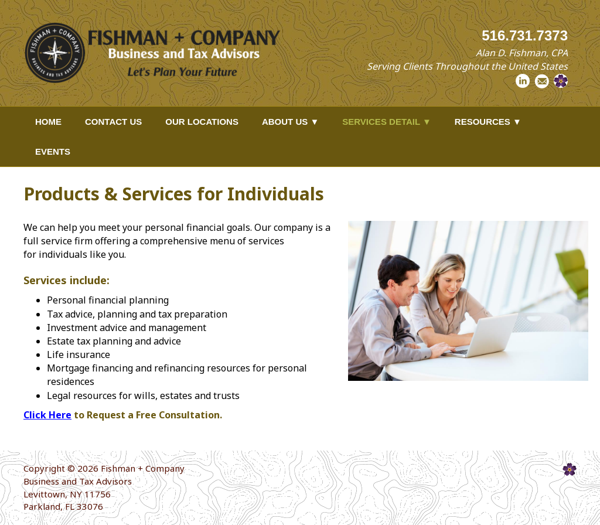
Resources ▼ (488, 122)
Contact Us (113, 122)
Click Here (47, 414)
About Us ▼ (290, 122)
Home (48, 122)
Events (52, 151)
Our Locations (201, 122)
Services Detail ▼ (386, 122)
